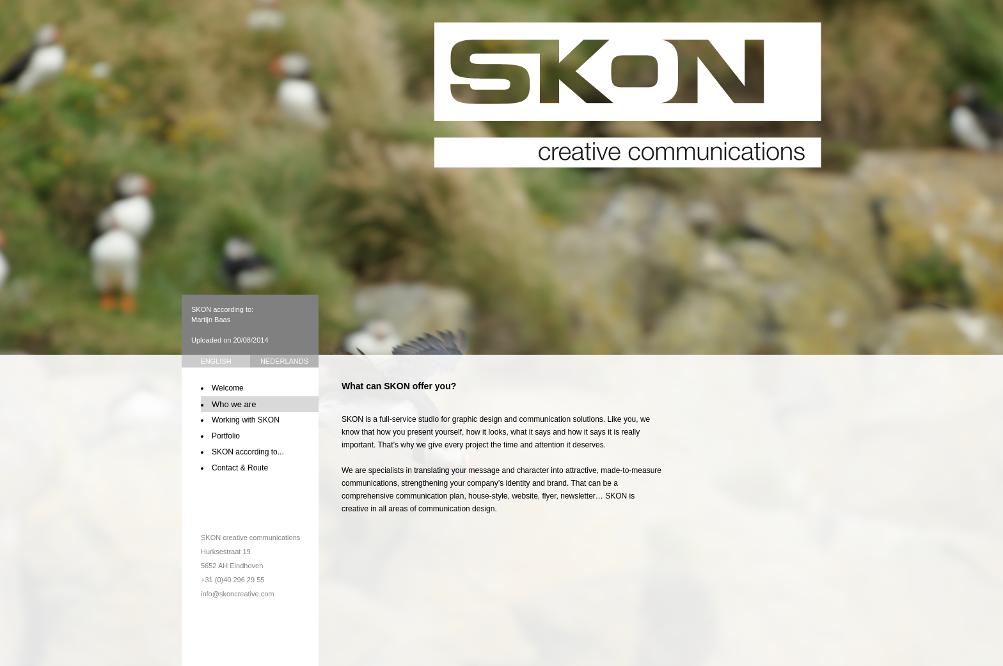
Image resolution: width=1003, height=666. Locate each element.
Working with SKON (246, 419)
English (215, 361)
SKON (627, 94)
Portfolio (226, 435)
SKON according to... (248, 451)
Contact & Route (240, 467)
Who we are (234, 404)
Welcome (228, 387)
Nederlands (284, 361)
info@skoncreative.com (237, 594)
